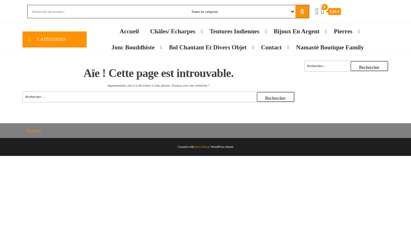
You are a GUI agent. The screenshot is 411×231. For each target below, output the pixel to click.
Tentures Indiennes (234, 31)
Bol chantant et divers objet (208, 47)
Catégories (51, 39)
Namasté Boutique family (330, 47)
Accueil (129, 31)
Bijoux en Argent (297, 31)
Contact (271, 47)
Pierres (343, 31)
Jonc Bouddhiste (133, 47)
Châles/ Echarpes (172, 31)
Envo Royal (202, 147)
